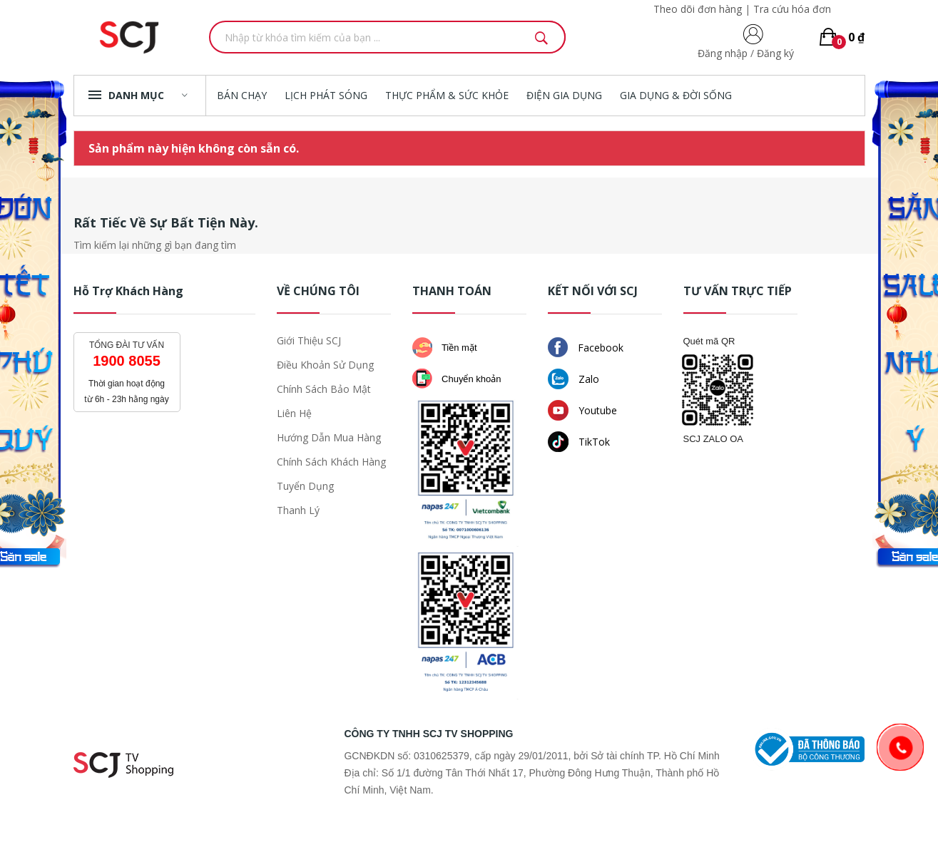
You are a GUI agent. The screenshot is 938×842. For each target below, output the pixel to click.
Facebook (585, 347)
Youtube (582, 410)
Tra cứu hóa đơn (792, 9)
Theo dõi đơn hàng (697, 9)
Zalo (573, 379)
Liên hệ (294, 413)
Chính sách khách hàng (331, 461)
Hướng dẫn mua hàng (329, 437)
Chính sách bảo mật (324, 389)
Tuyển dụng (305, 486)
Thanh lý (298, 510)
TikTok (579, 441)
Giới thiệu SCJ (309, 340)
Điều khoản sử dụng (325, 364)
